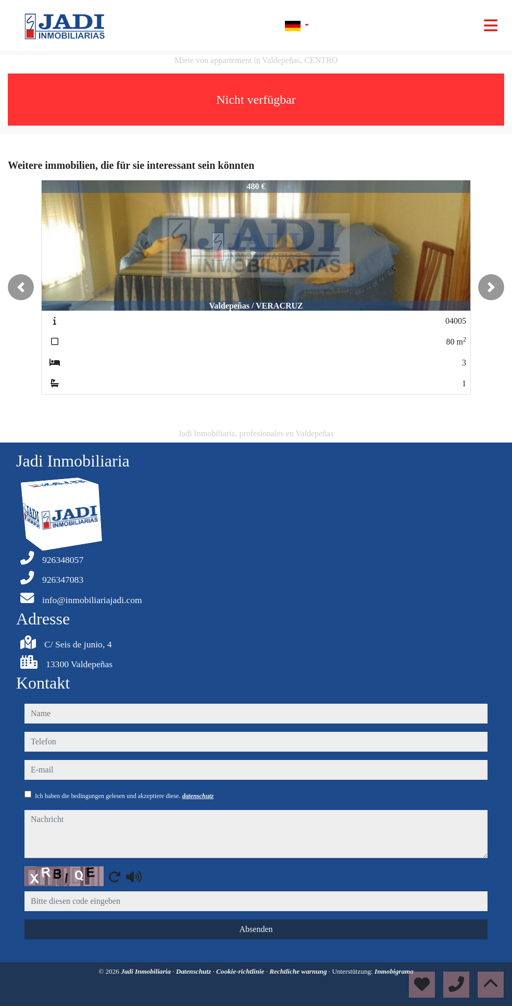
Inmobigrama (394, 971)
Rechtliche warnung (299, 971)
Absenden (256, 929)
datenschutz (198, 796)
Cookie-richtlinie (241, 971)
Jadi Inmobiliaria (146, 971)
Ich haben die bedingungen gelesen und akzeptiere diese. (124, 796)
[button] (21, 287)
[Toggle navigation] (491, 25)
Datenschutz (194, 971)
